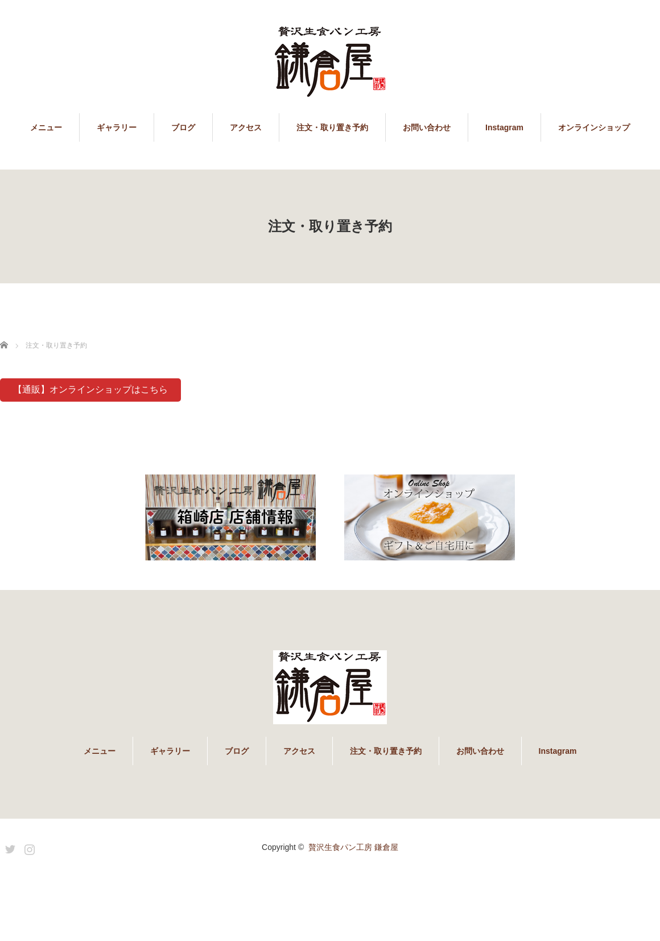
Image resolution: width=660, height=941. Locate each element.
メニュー (46, 127)
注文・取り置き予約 (332, 127)
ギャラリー (117, 127)
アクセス (246, 127)
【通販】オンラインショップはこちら (90, 389)
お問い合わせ (427, 127)
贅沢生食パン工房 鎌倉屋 (353, 847)
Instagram (504, 127)
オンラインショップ (594, 127)
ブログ (183, 127)
